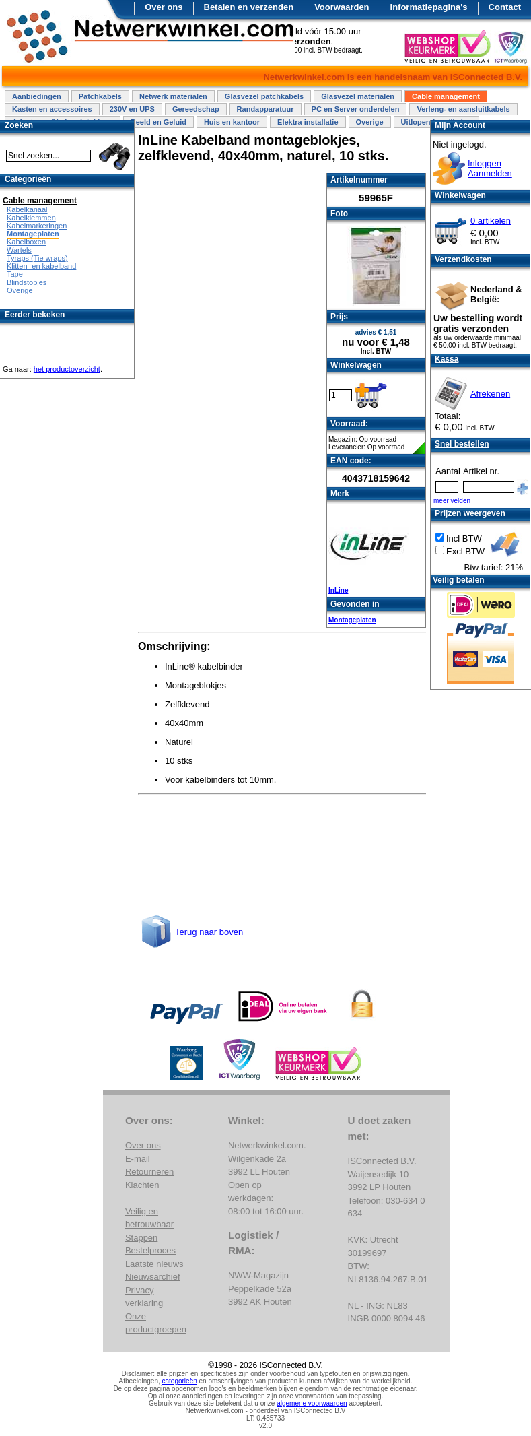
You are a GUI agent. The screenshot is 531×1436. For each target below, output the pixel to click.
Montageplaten (352, 620)
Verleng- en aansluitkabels (463, 109)
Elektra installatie (308, 122)
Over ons (163, 7)
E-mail (137, 1159)
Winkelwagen (460, 195)
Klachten (142, 1185)
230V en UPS (132, 109)
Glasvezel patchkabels (264, 96)
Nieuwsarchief (152, 1277)
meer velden (451, 500)
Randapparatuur (265, 109)
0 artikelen (490, 221)
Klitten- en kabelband (41, 266)
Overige (370, 122)
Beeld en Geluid (158, 122)
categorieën (179, 1381)
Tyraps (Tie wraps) (37, 258)
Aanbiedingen (36, 96)
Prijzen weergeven (470, 513)
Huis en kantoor (232, 122)
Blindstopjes (26, 282)
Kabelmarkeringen (37, 226)
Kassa (446, 359)
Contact (505, 7)
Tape (15, 274)
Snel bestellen (462, 444)
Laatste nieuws (154, 1264)
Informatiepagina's (429, 7)
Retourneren (149, 1172)
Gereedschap (195, 109)
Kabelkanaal (27, 209)
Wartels (19, 250)
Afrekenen (490, 394)
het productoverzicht (67, 369)
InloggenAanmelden (490, 168)
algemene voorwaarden (312, 1403)
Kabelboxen (26, 242)
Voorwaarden (341, 7)
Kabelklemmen (31, 218)
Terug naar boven (209, 932)
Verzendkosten (463, 259)
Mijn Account (460, 125)
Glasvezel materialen (357, 96)
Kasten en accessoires (52, 109)
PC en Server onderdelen (356, 109)
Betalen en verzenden (249, 7)
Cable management (446, 96)
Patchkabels (100, 96)
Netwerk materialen (173, 96)
